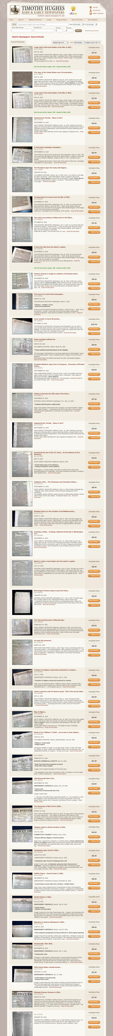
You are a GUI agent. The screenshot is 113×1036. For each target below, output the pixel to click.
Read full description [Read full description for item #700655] (49, 181)
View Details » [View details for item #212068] (94, 1002)
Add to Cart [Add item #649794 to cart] (94, 576)
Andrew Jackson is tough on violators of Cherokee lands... (56, 274)
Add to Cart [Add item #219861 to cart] (94, 821)
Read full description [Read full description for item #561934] (76, 751)
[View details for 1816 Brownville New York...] (22, 793)
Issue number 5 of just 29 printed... (47, 319)
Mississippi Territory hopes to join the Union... (51, 591)
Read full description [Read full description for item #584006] (51, 727)
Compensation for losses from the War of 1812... (52, 197)
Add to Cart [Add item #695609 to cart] (94, 288)
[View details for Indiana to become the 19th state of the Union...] (22, 417)
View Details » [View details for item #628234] (94, 630)
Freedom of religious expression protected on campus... (55, 670)
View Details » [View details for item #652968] (94, 542)
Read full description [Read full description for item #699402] (73, 231)
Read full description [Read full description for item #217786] (55, 917)
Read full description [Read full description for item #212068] (67, 1006)
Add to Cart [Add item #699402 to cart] (94, 232)
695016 (40, 321)
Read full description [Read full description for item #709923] (62, 61)
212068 (40, 994)
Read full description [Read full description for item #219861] (66, 820)
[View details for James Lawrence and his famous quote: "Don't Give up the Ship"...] (22, 706)
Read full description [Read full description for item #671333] (46, 525)
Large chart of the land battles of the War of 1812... (53, 47)
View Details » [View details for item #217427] (94, 977)
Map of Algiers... (40, 712)
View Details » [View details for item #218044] (94, 860)
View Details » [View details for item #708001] (94, 103)
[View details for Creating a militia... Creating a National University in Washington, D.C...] (22, 555)
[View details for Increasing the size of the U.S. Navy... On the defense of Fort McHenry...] (22, 476)
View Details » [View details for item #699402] (94, 227)
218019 (40, 875)
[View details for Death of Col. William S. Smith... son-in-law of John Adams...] (22, 747)
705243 (40, 119)
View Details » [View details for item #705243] (94, 128)
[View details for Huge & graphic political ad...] (22, 354)
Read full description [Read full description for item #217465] (76, 962)
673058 (40, 456)
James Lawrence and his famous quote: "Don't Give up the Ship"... (59, 691)
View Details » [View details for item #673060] (94, 433)
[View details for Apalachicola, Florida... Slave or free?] (22, 142)
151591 (40, 1014)
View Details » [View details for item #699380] (94, 257)
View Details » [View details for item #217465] (94, 953)
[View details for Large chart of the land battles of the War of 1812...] (22, 62)
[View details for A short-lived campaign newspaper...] (22, 162)
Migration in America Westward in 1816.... (50, 922)
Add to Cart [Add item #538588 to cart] (94, 770)
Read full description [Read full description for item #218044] (60, 869)
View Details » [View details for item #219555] (94, 837)
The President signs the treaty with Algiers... (51, 168)
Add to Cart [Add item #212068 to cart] (94, 1006)
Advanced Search (94, 30)
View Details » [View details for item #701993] (94, 157)
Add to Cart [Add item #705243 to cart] (94, 132)
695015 (40, 341)
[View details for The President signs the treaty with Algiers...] (22, 191)
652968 (40, 535)
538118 (40, 780)
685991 (40, 368)
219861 (40, 808)
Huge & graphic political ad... (45, 339)
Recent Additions (93, 20)
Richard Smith (76, 378)
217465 (40, 945)
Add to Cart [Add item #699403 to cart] (94, 212)
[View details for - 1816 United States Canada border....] (22, 981)
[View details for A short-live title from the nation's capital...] (22, 262)
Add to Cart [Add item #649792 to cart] (94, 605)
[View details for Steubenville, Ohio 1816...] (22, 958)
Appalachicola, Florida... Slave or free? (49, 423)
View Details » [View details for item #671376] (94, 492)
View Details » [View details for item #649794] (94, 571)
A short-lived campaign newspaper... (48, 147)
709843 (40, 74)
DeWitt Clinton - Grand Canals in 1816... (49, 873)
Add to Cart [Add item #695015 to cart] (94, 354)
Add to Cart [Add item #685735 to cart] (94, 408)
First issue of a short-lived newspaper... (49, 294)
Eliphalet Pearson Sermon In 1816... (47, 992)
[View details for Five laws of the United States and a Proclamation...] (22, 87)
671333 (40, 513)
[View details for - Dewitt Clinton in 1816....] (22, 911)
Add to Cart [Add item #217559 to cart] (94, 936)
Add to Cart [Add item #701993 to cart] (94, 162)
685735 (40, 395)
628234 (40, 622)
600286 (40, 693)
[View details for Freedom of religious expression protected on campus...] (22, 685)
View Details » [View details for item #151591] (94, 1022)
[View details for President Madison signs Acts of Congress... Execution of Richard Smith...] (22, 388)
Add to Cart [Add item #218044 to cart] (94, 865)
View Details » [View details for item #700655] (94, 178)
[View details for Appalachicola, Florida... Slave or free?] (22, 447)
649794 (40, 563)
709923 (40, 49)
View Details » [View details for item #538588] (94, 765)
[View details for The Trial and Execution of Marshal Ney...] (22, 635)
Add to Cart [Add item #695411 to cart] (94, 309)
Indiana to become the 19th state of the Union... (52, 394)
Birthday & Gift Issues (35, 20)
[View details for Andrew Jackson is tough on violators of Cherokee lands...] (22, 288)
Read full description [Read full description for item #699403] (77, 211)
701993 (40, 149)
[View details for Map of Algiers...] (22, 727)
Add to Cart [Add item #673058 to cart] (94, 467)
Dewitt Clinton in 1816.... (43, 897)
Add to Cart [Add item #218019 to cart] (94, 888)
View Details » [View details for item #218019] (94, 883)
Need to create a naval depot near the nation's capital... (55, 561)
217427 (40, 969)
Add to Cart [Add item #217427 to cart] (94, 981)
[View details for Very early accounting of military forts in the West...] (22, 241)
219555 (40, 829)
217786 (40, 899)
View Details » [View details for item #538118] (94, 788)
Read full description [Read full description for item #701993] (60, 162)
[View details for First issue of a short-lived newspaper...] (22, 309)
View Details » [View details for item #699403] (94, 207)
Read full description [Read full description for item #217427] (55, 987)
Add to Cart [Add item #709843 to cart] (94, 87)
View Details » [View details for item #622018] (94, 650)
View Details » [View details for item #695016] (94, 329)
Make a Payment (98, 13)
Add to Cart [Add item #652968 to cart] (94, 546)
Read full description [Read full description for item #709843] (40, 86)
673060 (40, 425)
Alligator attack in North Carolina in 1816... (50, 827)
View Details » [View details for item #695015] (94, 349)
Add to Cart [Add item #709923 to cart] (94, 62)
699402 (40, 219)
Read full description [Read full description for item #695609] (47, 287)
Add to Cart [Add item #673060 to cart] (94, 437)
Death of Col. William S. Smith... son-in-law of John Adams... (57, 732)
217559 (40, 924)
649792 (40, 592)
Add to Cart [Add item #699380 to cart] (94, 261)
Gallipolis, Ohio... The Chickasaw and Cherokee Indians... (56, 482)
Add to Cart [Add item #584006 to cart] (94, 726)
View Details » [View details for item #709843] (94, 82)
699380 (40, 249)
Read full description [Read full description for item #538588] (59, 774)
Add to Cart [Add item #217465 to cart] (94, 958)
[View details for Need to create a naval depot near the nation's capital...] (22, 585)
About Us (21, 20)
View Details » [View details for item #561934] (94, 742)
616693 (40, 672)
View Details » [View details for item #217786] (94, 906)
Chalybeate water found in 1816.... (47, 850)
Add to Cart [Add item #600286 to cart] (94, 706)
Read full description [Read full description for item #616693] (69, 687)
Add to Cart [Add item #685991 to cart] (94, 379)
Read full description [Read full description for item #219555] (44, 846)
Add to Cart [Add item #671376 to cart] (94, 496)
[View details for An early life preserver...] (22, 664)
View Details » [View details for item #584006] (94, 722)
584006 (40, 713)
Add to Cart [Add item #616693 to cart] (94, 684)
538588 (40, 755)
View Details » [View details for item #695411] (94, 304)
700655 (40, 169)
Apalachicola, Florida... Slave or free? (48, 118)
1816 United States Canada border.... (48, 967)
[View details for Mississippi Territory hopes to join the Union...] (22, 614)
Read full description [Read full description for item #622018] (40, 654)
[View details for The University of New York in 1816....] (22, 821)
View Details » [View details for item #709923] (94, 57)
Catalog (49, 20)
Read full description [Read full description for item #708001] (57, 106)
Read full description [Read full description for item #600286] (42, 705)
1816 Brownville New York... (44, 778)
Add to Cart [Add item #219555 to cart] (94, 841)
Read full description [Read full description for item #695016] (70, 332)
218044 (40, 852)
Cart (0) (95, 7)
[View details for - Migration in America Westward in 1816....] (22, 936)
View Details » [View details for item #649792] (94, 600)
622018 (40, 642)
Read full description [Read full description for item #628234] (53, 634)
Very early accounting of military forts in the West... (53, 217)
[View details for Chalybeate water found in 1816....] (22, 865)
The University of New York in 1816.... (48, 806)
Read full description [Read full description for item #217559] (72, 939)
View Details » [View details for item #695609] (94, 284)
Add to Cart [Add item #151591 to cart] (94, 1027)
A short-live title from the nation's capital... (50, 247)
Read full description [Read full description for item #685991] (57, 380)
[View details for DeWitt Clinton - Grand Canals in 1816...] (22, 888)
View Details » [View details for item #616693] (94, 680)
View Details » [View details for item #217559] (94, 931)
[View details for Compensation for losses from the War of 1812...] (22, 212)
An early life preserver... (43, 640)
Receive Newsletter (77, 20)
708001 (40, 94)
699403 (40, 199)
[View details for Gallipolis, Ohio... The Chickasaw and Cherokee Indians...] (22, 506)
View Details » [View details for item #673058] (94, 462)
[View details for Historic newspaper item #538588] (22, 770)
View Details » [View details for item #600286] (94, 701)
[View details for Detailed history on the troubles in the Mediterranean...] (22, 526)
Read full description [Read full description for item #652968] (40, 547)
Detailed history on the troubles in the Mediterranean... (55, 511)
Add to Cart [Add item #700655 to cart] (94, 182)
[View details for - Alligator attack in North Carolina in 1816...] (22, 841)
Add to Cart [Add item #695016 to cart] (94, 333)
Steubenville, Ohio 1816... (43, 944)
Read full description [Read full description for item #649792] (49, 604)
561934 (40, 734)
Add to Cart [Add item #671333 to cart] (94, 526)
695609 (40, 275)
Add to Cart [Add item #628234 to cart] (94, 634)
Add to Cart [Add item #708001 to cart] (94, 107)
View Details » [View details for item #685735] (94, 403)
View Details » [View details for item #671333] (94, 521)
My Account (96, 10)
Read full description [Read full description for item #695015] (40, 359)
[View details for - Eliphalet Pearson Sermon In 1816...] (22, 1007)
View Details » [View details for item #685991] (94, 374)
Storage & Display (61, 20)
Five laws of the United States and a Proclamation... (53, 72)
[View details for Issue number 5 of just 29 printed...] (22, 334)
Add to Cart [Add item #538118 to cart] (94, 793)
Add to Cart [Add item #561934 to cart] (94, 747)
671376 (40, 484)
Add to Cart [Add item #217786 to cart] (94, 911)
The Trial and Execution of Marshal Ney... (49, 620)
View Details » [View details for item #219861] (94, 816)
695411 (40, 296)
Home (11, 20)
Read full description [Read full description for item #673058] (54, 473)
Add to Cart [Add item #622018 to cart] (94, 655)
